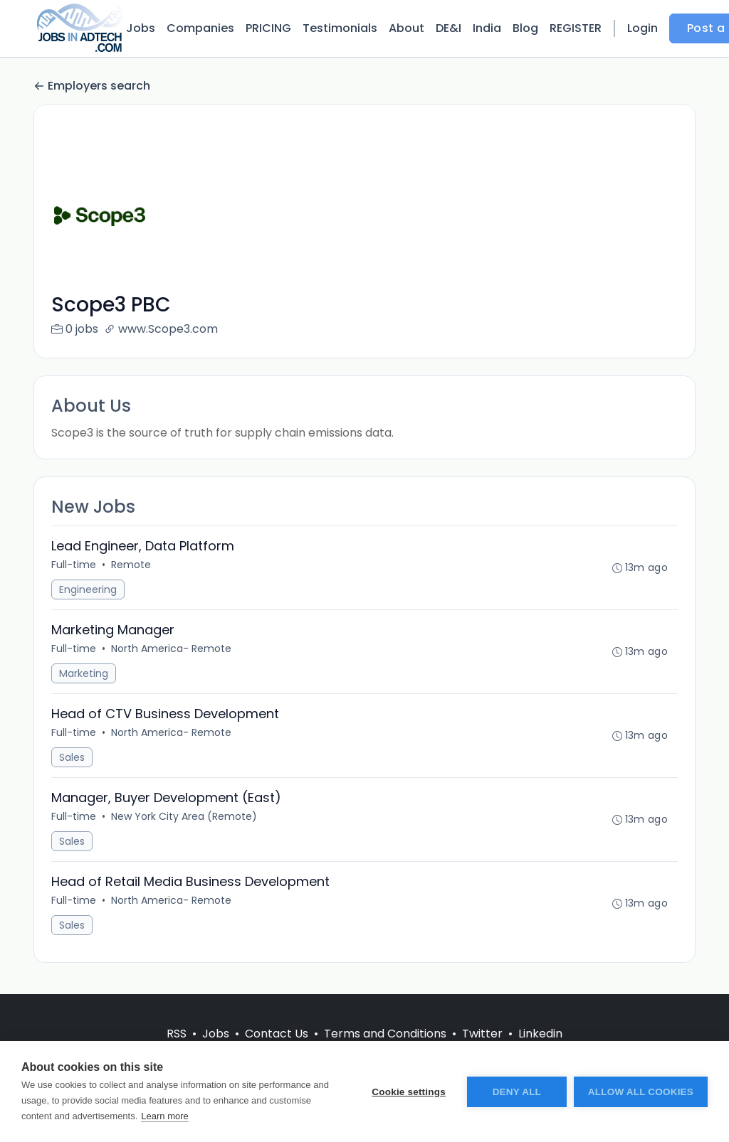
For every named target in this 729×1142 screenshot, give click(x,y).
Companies (200, 28)
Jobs (140, 28)
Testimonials (340, 28)
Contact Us (276, 1033)
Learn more (164, 1116)
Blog (525, 28)
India (487, 28)
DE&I (448, 28)
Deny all (517, 1092)
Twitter (482, 1033)
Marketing (83, 673)
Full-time (73, 564)
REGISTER (576, 28)
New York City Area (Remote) (184, 816)
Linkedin (540, 1033)
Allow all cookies (640, 1092)
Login (642, 28)
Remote (131, 564)
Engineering (88, 589)
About (406, 28)
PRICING (268, 28)
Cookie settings (409, 1092)
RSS (177, 1033)
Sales (72, 757)
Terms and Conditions (385, 1033)
